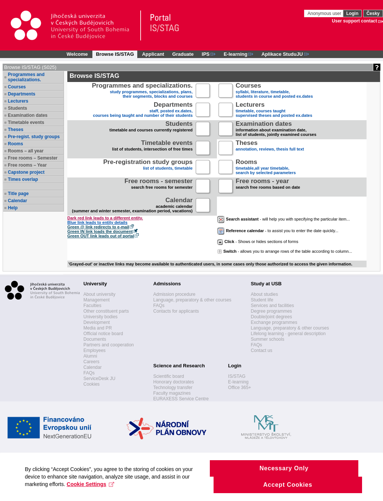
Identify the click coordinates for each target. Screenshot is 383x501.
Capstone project (26, 172)
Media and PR (97, 328)
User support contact (354, 21)
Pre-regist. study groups (34, 136)
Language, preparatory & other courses (192, 300)
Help (13, 207)
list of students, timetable (148, 167)
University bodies (100, 316)
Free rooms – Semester (33, 158)
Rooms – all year (25, 151)
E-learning (238, 382)
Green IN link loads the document (100, 231)
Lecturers (18, 101)
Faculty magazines (172, 393)
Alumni (90, 356)
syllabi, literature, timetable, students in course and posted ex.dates (274, 91)
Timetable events (26, 122)
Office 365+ (239, 387)
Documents (94, 339)
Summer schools (267, 339)
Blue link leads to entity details (97, 222)
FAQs (89, 373)
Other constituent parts (106, 311)
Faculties (92, 305)
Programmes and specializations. (26, 77)
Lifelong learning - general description (288, 333)
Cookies (91, 384)
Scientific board (168, 376)
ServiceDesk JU (99, 378)
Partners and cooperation (108, 344)
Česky (373, 13)
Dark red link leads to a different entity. (105, 218)
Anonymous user (324, 13)
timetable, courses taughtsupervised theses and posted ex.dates (274, 110)
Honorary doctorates (173, 382)
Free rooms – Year (27, 165)
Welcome (77, 54)
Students (17, 108)
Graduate (183, 54)
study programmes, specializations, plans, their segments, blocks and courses (142, 91)
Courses (17, 86)
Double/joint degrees (271, 316)
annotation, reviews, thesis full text (270, 148)
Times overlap (23, 179)
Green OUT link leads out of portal (100, 236)
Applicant (153, 54)
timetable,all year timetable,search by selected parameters (266, 167)
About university (99, 294)
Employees (94, 350)
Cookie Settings (92, 492)
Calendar (17, 200)
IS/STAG (236, 376)
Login (352, 13)
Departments (21, 94)
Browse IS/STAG (115, 54)
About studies (264, 294)
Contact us (261, 350)
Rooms (15, 143)
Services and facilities (272, 305)
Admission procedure (174, 294)
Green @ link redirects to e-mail (98, 227)
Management (96, 300)
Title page (18, 193)
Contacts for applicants (176, 311)
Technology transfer (173, 387)
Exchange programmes (274, 322)
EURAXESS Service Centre (181, 398)
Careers (91, 361)
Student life (262, 300)
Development (96, 322)
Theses (15, 129)
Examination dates (28, 115)
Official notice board (103, 333)
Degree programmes (271, 311)
